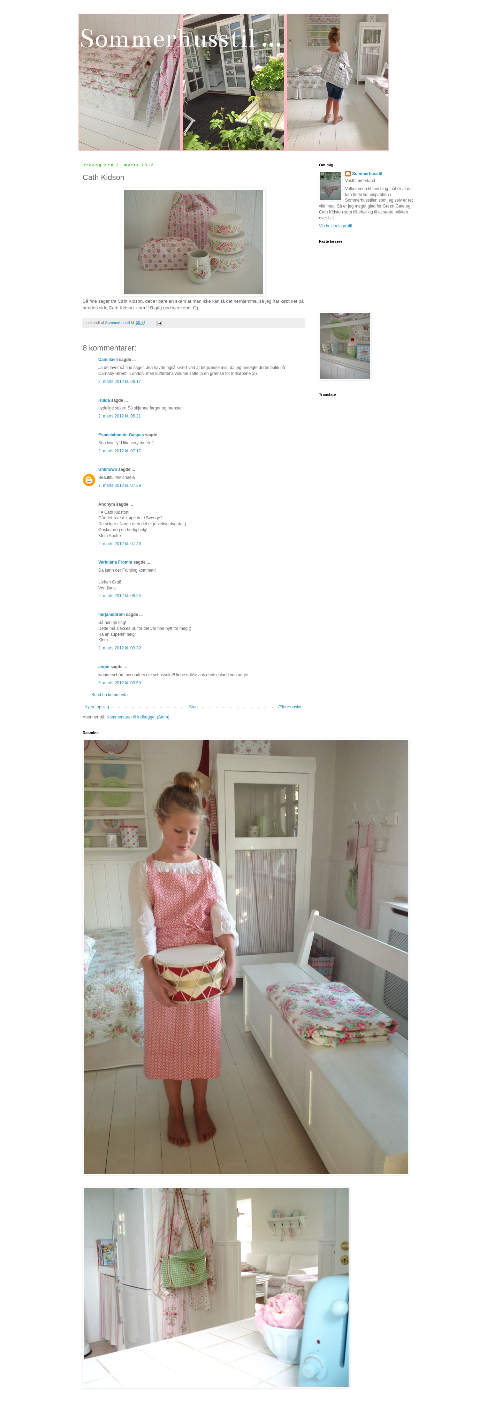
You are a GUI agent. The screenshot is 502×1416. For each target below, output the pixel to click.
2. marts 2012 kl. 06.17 (119, 381)
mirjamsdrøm (111, 614)
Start (193, 707)
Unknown (107, 469)
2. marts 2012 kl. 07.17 (119, 451)
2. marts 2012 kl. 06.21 (119, 416)
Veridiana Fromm (115, 562)
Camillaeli (108, 359)
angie (103, 666)
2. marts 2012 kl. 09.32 (119, 648)
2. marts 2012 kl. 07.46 (119, 543)
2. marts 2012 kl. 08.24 (119, 595)
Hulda (104, 400)
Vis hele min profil (335, 226)
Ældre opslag (290, 707)
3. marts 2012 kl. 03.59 (119, 682)
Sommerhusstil (367, 173)
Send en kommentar (110, 694)
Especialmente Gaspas (121, 434)
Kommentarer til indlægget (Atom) (138, 717)
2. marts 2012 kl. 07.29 (119, 485)
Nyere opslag (96, 707)
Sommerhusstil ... (180, 38)
